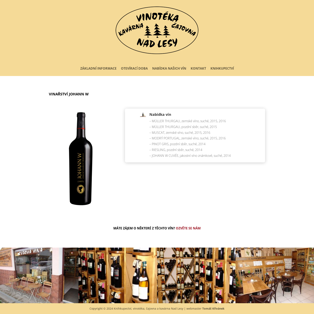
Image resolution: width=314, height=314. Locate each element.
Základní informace (98, 68)
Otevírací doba (134, 68)
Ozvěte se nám (188, 228)
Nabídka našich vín (169, 68)
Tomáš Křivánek (213, 308)
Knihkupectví (222, 68)
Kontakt (198, 68)
